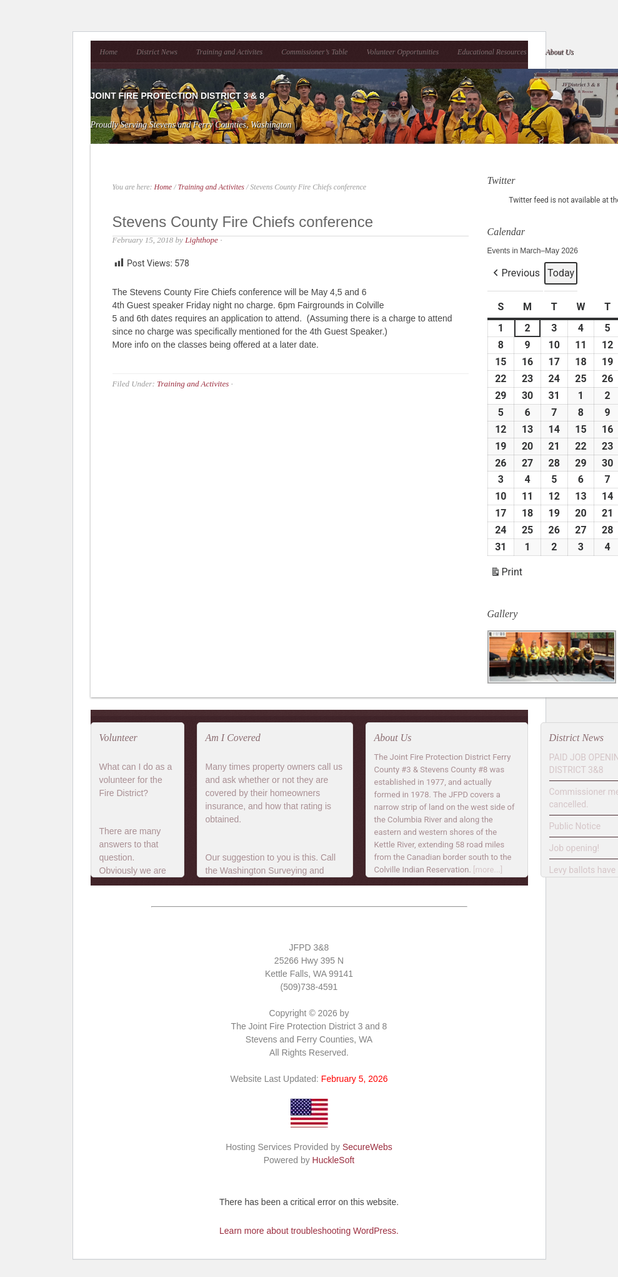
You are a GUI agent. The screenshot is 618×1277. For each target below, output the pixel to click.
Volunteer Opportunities (402, 52)
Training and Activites (229, 52)
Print (506, 573)
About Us (560, 52)
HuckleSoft (333, 1160)
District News (156, 52)
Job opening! (574, 848)
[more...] (487, 869)
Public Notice (575, 826)
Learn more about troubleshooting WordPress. (309, 1231)
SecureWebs (367, 1147)
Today (560, 273)
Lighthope (201, 240)
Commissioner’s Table (314, 52)
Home (109, 52)
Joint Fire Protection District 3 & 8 (177, 96)
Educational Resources (492, 52)
